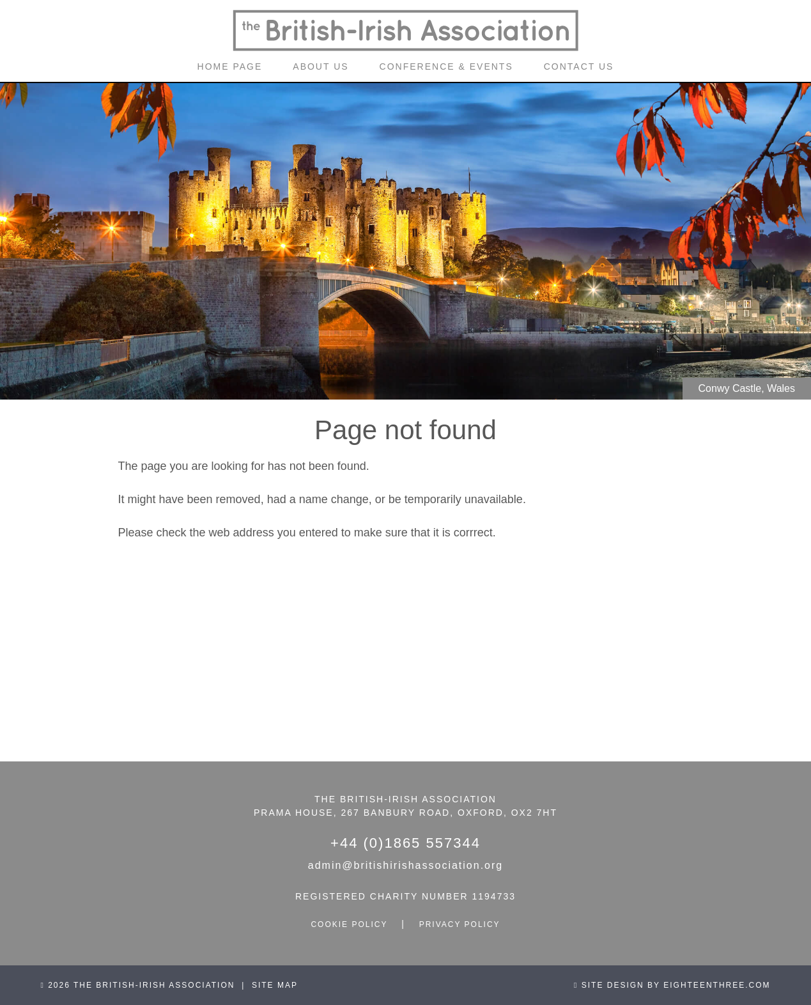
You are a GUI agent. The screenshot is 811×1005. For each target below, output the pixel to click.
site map (275, 985)
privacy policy (459, 924)
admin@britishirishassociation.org (405, 865)
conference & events (446, 66)
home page (230, 66)
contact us (579, 66)
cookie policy (349, 924)
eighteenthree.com (716, 985)
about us (320, 66)
